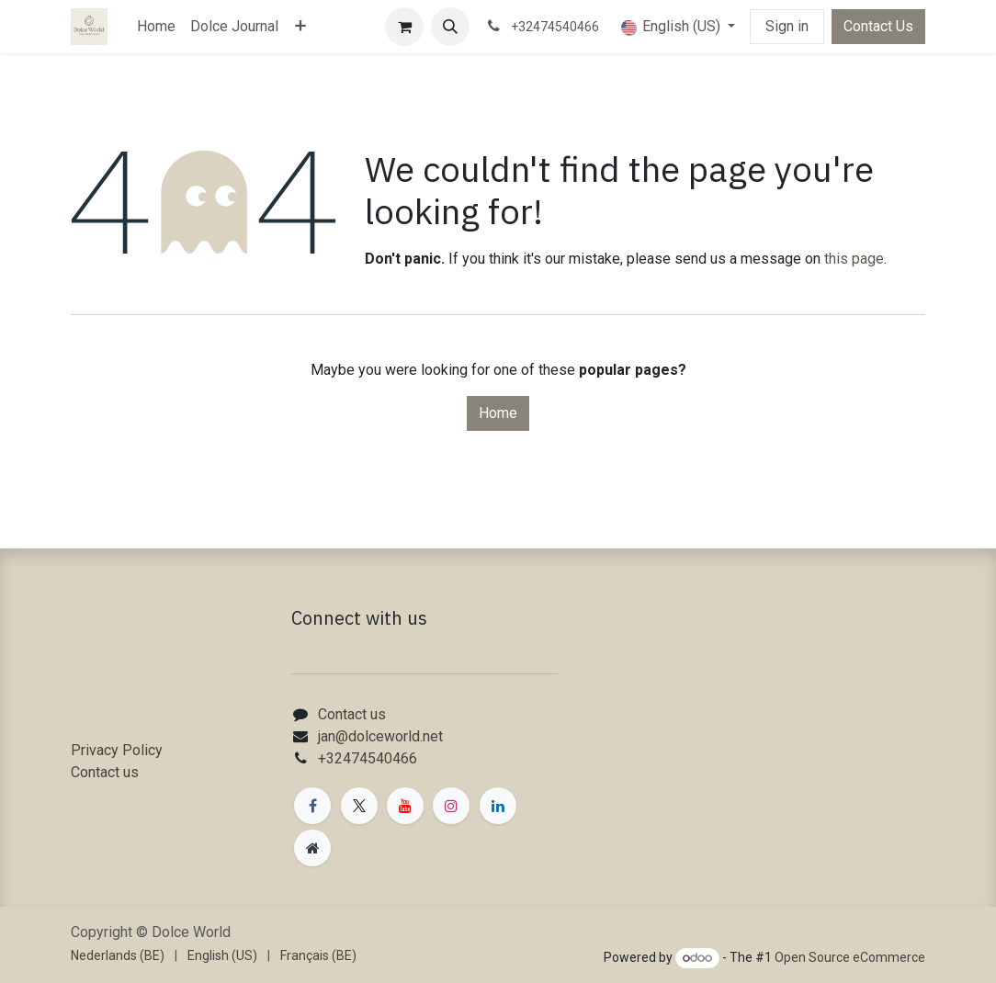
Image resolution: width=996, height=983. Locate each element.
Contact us (105, 772)
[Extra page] (312, 848)
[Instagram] (451, 805)
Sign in (787, 26)
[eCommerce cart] (404, 26)
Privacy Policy (117, 750)
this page (854, 258)
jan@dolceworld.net (380, 736)
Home (498, 413)
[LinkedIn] (498, 805)
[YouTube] (405, 805)
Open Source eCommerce (850, 957)
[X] (359, 805)
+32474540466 (367, 758)
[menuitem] (156, 26)
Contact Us (878, 26)
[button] (450, 26)
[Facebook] (312, 805)
